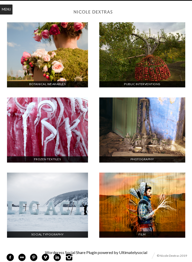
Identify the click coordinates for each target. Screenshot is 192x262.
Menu (6, 9)
